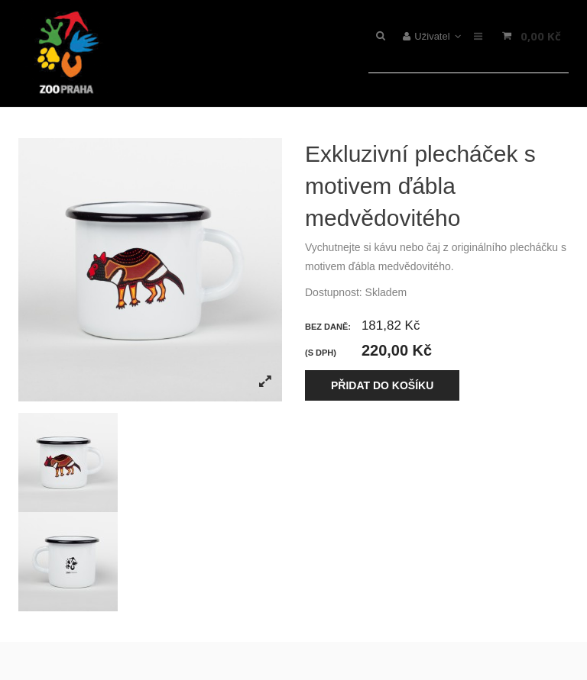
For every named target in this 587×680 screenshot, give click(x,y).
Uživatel (432, 36)
